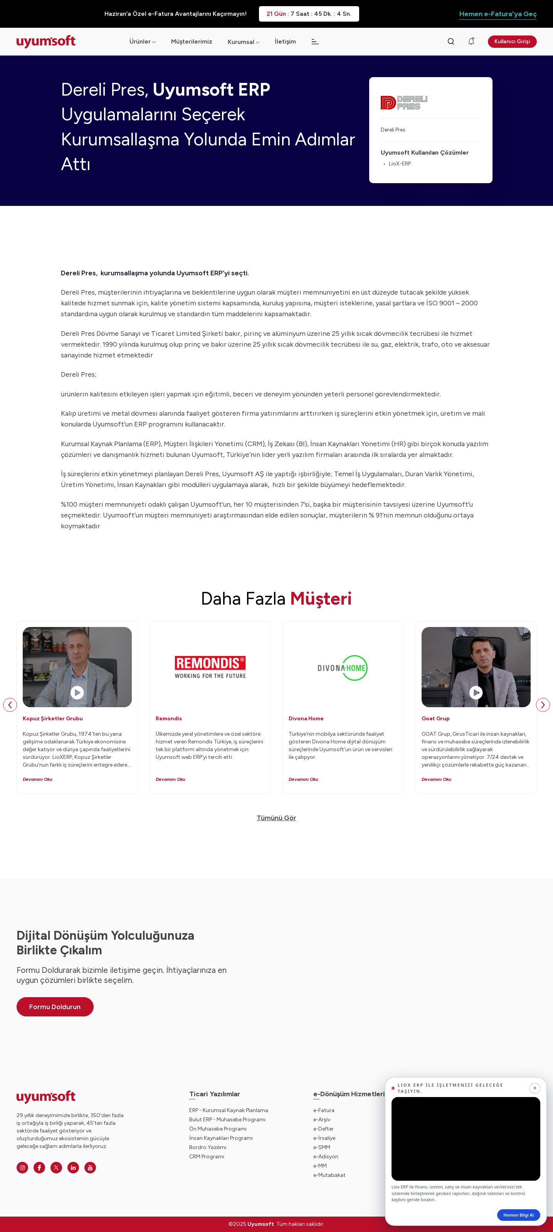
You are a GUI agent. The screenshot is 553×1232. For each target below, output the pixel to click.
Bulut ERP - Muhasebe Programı (227, 1119)
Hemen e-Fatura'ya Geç (498, 14)
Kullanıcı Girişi (512, 41)
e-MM (320, 1166)
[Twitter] (56, 1167)
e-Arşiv (321, 1119)
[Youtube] (90, 1167)
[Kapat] (534, 1088)
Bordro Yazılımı (207, 1147)
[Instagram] (22, 1167)
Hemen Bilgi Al (519, 1215)
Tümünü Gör (276, 818)
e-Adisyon (325, 1156)
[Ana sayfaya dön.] (67, 42)
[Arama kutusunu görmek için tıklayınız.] (451, 42)
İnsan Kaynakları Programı (221, 1138)
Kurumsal (241, 42)
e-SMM (321, 1147)
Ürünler (142, 41)
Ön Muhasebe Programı (218, 1129)
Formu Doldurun (55, 1007)
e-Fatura (323, 1110)
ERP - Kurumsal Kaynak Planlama (228, 1110)
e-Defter (323, 1129)
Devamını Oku (37, 779)
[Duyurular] (471, 42)
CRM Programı (206, 1156)
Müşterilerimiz (191, 41)
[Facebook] (39, 1167)
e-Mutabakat (329, 1175)
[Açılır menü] (257, 42)
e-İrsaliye (324, 1138)
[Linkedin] (73, 1167)
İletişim (285, 41)
